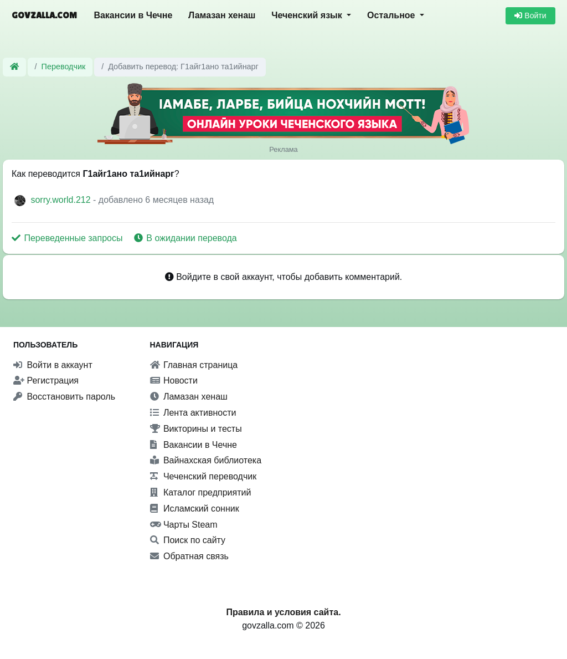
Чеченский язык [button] (307, 15)
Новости (174, 380)
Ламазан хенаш (221, 15)
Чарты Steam (184, 524)
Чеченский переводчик (203, 476)
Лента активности (193, 412)
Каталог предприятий (200, 492)
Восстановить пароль (64, 396)
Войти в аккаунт (52, 365)
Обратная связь (189, 556)
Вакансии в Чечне (133, 15)
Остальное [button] (392, 15)
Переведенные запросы (68, 238)
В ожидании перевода (185, 238)
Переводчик (64, 66)
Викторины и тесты (196, 428)
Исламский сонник (194, 508)
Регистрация (46, 380)
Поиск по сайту (188, 540)
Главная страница (194, 365)
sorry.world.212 (61, 200)
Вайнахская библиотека (206, 460)
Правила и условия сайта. (283, 612)
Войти (530, 15)
